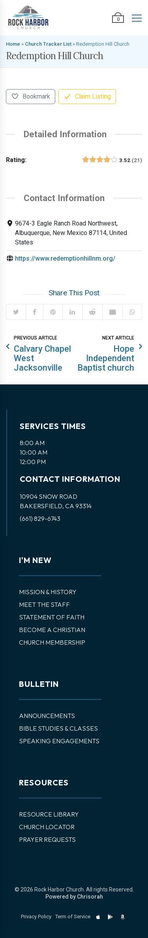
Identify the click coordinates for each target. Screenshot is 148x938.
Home (13, 44)
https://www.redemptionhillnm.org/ (65, 258)
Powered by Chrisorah (74, 896)
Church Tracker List (48, 44)
